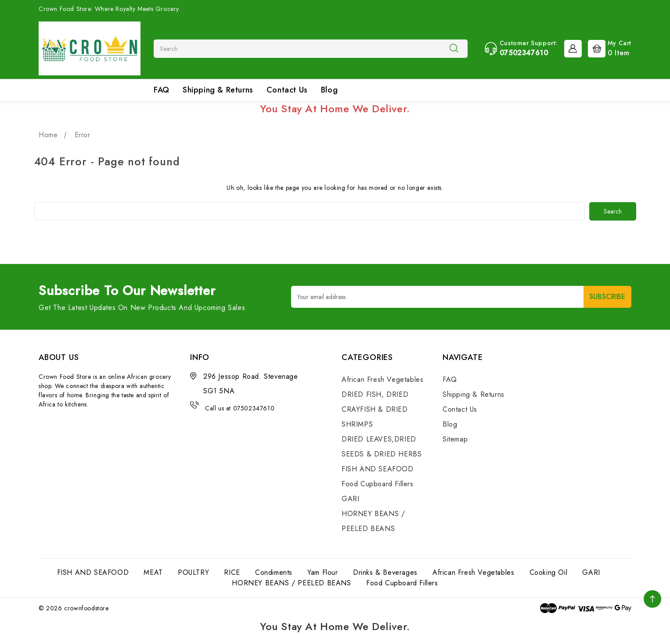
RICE (232, 572)
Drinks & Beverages (385, 572)
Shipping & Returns (218, 90)
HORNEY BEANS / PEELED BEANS (291, 582)
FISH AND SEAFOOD (378, 468)
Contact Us (287, 90)
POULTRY (193, 572)
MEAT (153, 572)
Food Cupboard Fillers (378, 483)
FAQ (161, 90)
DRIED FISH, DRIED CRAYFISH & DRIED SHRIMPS (375, 409)
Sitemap (455, 439)
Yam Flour (322, 572)
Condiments (273, 572)
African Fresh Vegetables (382, 379)
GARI (350, 498)
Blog (329, 90)
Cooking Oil (549, 572)
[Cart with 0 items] (607, 47)
